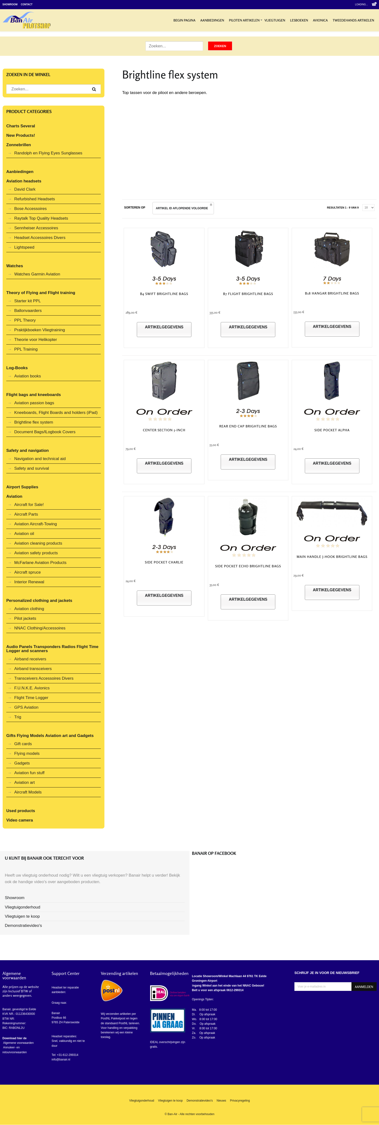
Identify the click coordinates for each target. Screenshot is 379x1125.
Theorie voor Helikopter (35, 339)
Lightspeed (24, 247)
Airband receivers (30, 659)
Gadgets (22, 763)
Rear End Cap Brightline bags (248, 426)
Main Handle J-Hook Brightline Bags (332, 557)
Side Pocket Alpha (332, 430)
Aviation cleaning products (38, 543)
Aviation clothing (29, 608)
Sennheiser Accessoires (36, 228)
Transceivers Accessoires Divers (43, 678)
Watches (14, 266)
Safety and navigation (27, 450)
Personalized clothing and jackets (39, 600)
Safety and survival (31, 468)
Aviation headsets (23, 181)
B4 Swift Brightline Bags (164, 294)
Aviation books (27, 376)
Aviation (14, 496)
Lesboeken (299, 20)
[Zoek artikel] (174, 46)
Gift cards (23, 744)
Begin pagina (184, 20)
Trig (17, 717)
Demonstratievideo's (23, 925)
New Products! (20, 135)
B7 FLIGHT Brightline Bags (248, 294)
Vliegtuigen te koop (22, 916)
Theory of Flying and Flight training (40, 292)
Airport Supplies (22, 487)
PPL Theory (25, 320)
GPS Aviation (26, 707)
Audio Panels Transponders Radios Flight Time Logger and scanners (52, 648)
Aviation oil (24, 533)
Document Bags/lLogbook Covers (44, 432)
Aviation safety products (36, 553)
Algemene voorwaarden (18, 1043)
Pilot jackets (25, 618)
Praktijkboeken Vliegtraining (39, 330)
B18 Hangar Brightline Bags (332, 293)
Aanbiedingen (212, 20)
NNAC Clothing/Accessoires (40, 628)
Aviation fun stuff (29, 773)
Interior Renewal (29, 582)
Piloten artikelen (244, 20)
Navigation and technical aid (40, 458)
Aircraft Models (28, 792)
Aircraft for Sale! (29, 504)
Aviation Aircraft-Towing (35, 524)
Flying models (27, 753)
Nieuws (221, 1100)
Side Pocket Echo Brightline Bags (248, 566)
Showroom (9, 4)
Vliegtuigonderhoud (22, 907)
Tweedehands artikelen (353, 20)
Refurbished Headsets (34, 199)
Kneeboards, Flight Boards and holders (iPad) (56, 412)
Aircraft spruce (27, 572)
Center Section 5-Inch (164, 430)
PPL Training (26, 349)
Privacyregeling (240, 1100)
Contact (26, 4)
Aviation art (24, 782)
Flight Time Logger (31, 697)
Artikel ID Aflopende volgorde (182, 208)
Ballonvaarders (28, 310)
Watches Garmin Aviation (37, 274)
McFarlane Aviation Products (40, 562)
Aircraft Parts (26, 514)
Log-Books (17, 368)
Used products (20, 810)
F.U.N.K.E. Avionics (32, 688)
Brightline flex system (33, 422)
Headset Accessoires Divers (40, 237)
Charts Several (20, 126)
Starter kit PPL (27, 301)
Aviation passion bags (34, 403)
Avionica (320, 20)
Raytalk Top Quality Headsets (41, 218)
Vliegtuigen (274, 20)
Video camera (19, 820)
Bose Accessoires (30, 208)
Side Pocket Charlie (164, 562)
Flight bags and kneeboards (33, 394)
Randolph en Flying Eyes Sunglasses (48, 153)
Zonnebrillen (18, 145)
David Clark (25, 189)
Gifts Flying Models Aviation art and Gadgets (50, 735)
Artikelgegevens (164, 327)
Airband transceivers (33, 668)
